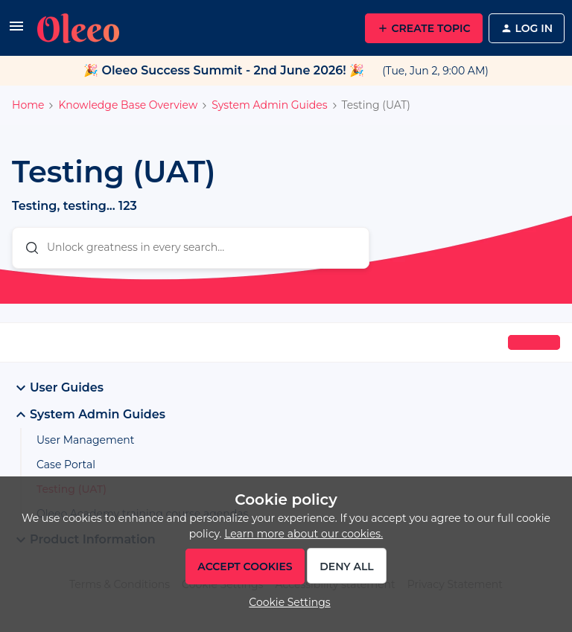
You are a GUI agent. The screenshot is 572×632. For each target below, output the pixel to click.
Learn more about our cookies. (303, 533)
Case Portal (65, 464)
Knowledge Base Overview (127, 105)
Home (28, 105)
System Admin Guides (269, 105)
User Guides (58, 388)
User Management (85, 440)
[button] (16, 31)
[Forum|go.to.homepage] (78, 28)
